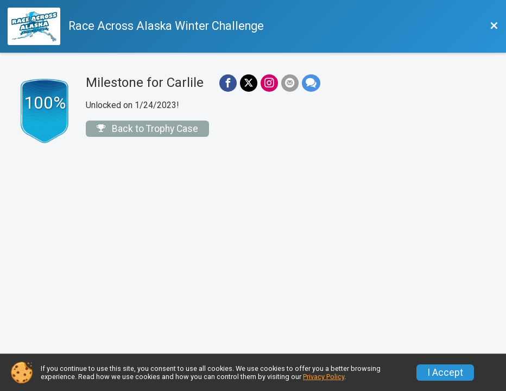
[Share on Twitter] (248, 83)
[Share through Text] (311, 83)
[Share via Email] (290, 83)
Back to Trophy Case (147, 128)
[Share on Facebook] (228, 83)
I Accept (445, 372)
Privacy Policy (323, 377)
